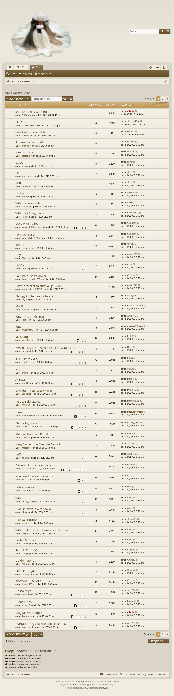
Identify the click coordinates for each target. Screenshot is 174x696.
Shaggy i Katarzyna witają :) (34, 296)
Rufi (18, 183)
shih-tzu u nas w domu (31, 112)
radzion (25, 135)
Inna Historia (24, 152)
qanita (130, 202)
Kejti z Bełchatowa (28, 401)
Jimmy (19, 244)
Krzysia (25, 196)
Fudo (24, 543)
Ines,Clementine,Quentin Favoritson (40, 444)
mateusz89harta (135, 305)
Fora (38, 67)
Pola (24, 320)
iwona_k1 (131, 390)
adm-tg (130, 111)
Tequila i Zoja (24, 571)
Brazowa (26, 574)
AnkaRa (25, 564)
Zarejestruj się (44, 73)
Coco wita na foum (28, 223)
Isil (23, 479)
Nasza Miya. (23, 591)
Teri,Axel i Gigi (25, 234)
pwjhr (24, 299)
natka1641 (132, 254)
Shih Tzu (21, 67)
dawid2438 (27, 584)
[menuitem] (151, 67)
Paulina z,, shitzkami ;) (30, 276)
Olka (24, 258)
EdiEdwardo (27, 115)
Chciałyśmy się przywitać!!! (33, 390)
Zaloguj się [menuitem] (158, 68)
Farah (24, 362)
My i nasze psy (17, 93)
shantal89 (132, 519)
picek (24, 268)
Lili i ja (19, 193)
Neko (24, 217)
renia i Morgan (25, 540)
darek (130, 497)
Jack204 (131, 590)
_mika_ (25, 437)
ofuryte (25, 373)
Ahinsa (20, 379)
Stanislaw (131, 223)
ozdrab (25, 186)
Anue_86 (131, 295)
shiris (24, 166)
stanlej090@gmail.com (33, 227)
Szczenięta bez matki (29, 142)
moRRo (25, 383)
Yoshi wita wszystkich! (30, 132)
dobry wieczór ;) (26, 487)
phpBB (80, 681)
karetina (25, 468)
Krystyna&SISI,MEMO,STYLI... (35, 581)
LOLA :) (20, 162)
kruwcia (25, 146)
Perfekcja (26, 206)
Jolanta (25, 458)
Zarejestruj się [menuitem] (165, 68)
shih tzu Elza (28, 125)
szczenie (26, 156)
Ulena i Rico (23, 602)
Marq (24, 553)
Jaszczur (26, 448)
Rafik (24, 351)
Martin (20, 306)
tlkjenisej (26, 616)
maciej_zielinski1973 (32, 289)
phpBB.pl (103, 688)
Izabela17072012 (30, 238)
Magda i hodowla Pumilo (32, 434)
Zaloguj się (26, 73)
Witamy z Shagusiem (29, 213)
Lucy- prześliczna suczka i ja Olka (38, 286)
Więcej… (11, 68)
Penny (19, 265)
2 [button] (163, 99)
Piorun (130, 433)
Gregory (131, 275)
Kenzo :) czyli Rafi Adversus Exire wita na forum (47, 348)
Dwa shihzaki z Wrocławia (33, 509)
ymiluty (25, 248)
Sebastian (26, 394)
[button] (167, 98)
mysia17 (26, 605)
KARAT (20, 412)
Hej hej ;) (21, 369)
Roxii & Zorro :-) (26, 550)
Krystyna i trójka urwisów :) (34, 476)
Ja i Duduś (22, 337)
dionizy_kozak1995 (31, 279)
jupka (24, 594)
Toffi (18, 454)
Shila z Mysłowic (26, 423)
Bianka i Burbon (26, 520)
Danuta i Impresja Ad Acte (33, 465)
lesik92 (25, 340)
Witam (19, 326)
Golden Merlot (25, 560)
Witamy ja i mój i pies (30, 316)
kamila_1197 (28, 426)
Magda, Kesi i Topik (28, 613)
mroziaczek (27, 176)
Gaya (18, 255)
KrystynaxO (27, 330)
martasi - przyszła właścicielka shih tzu (41, 624)
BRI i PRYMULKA (26, 358)
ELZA (18, 122)
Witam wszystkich (27, 203)
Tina (18, 173)
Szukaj (12, 73)
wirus (24, 512)
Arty (75, 684)
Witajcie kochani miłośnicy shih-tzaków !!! (43, 530)
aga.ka (25, 523)
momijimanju (133, 401)
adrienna (131, 192)
